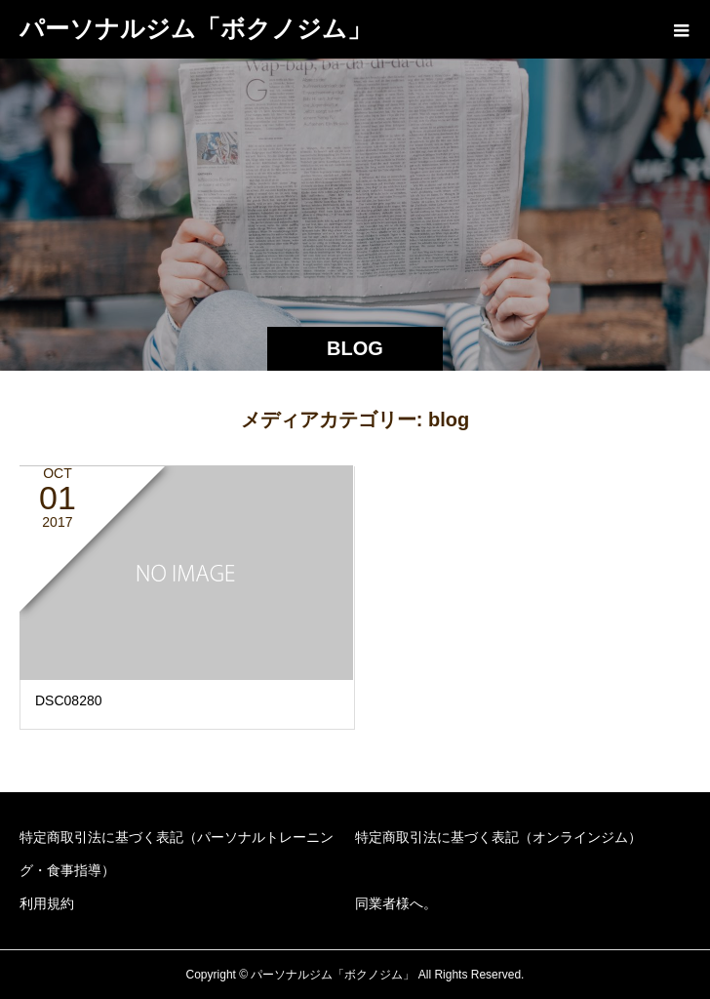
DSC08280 (68, 700)
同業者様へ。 (396, 903)
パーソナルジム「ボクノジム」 (196, 28)
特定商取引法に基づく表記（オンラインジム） (498, 837)
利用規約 (47, 903)
